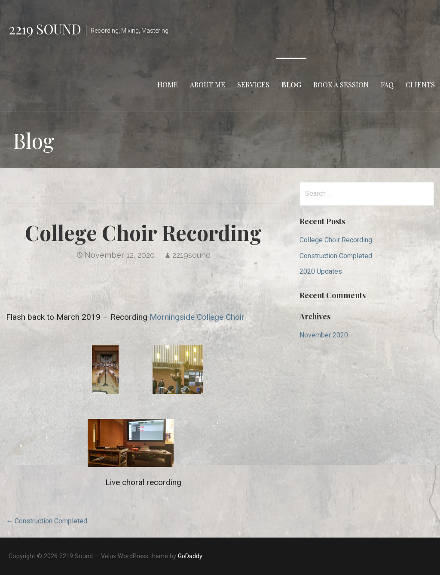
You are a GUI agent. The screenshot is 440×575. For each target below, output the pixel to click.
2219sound (191, 255)
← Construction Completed (46, 521)
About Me (207, 84)
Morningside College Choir (197, 317)
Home (167, 84)
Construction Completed (335, 256)
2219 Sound (45, 28)
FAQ (387, 84)
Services (253, 84)
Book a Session (341, 84)
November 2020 (323, 335)
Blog (291, 84)
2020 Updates (320, 271)
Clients (420, 84)
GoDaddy (190, 556)
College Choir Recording (335, 240)
